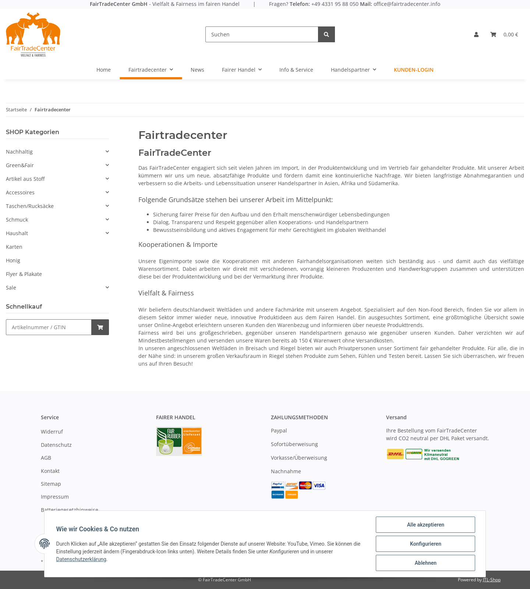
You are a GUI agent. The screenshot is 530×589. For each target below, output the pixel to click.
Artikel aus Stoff (25, 178)
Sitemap (51, 483)
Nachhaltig (19, 151)
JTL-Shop (492, 580)
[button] (476, 34)
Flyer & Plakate (24, 273)
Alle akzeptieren (425, 525)
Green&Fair (20, 165)
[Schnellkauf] (49, 327)
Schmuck (17, 219)
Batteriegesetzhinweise (69, 509)
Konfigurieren (425, 544)
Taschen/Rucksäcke (30, 205)
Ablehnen (425, 563)
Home (103, 69)
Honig (13, 260)
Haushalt (17, 233)
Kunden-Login (414, 69)
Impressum (55, 496)
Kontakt (50, 470)
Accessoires (20, 192)
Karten (14, 246)
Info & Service (296, 69)
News (197, 69)
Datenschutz (56, 444)
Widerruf (52, 431)
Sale (11, 287)
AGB (46, 457)
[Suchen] (261, 34)
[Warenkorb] (504, 34)
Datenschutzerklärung (81, 559)
